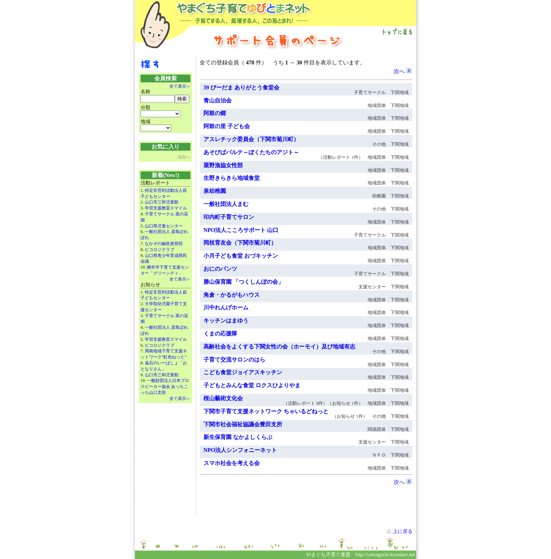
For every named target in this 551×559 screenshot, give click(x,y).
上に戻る (403, 531)
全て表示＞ (179, 86)
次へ (402, 71)
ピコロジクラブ (159, 249)
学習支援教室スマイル (166, 208)
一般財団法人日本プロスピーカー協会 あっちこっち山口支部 (165, 386)
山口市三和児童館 (162, 202)
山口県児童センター (164, 226)
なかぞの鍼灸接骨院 (164, 243)
